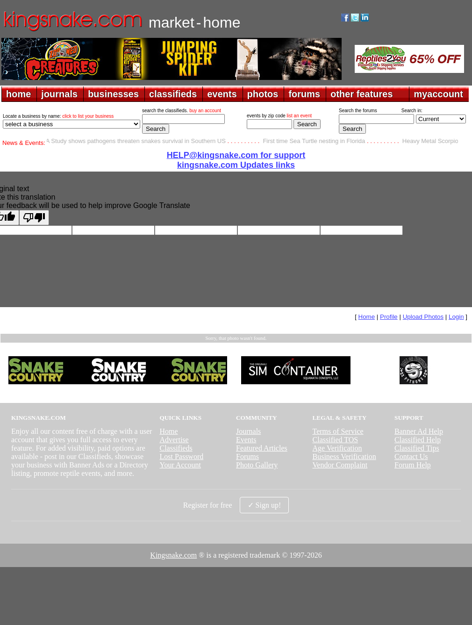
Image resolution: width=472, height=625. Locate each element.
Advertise (173, 440)
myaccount (438, 94)
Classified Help (417, 440)
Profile (389, 316)
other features (361, 94)
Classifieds (175, 448)
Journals (248, 431)
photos (263, 94)
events (221, 94)
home (18, 94)
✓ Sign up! (264, 505)
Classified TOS (335, 440)
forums (304, 94)
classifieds (173, 94)
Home (366, 316)
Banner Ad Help (418, 431)
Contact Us (411, 456)
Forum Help (412, 465)
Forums (247, 456)
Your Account (180, 465)
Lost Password (181, 456)
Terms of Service (338, 431)
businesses (113, 94)
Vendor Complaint (340, 465)
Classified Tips (416, 448)
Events (246, 440)
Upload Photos (423, 316)
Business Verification (344, 456)
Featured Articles (261, 448)
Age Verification (337, 448)
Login (456, 316)
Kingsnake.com (173, 555)
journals (59, 94)
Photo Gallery (257, 465)
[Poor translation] (34, 217)
